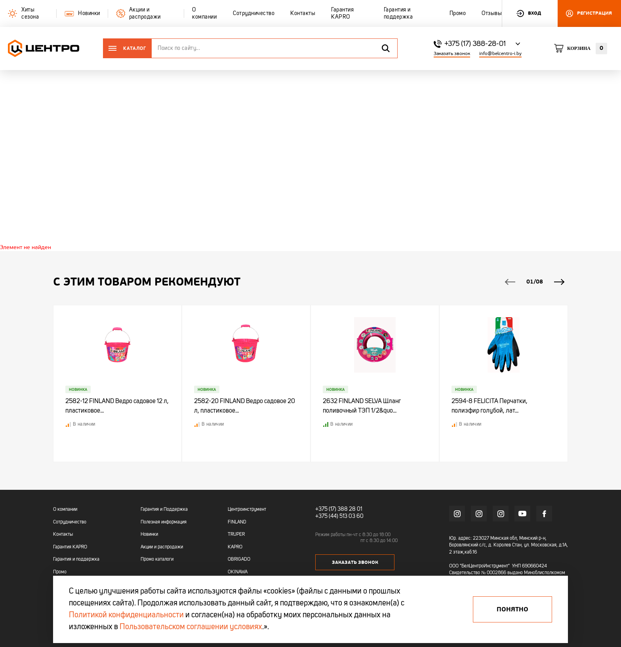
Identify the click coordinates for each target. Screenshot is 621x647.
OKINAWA (238, 572)
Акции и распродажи (162, 547)
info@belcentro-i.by (500, 54)
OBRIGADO (239, 559)
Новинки (149, 534)
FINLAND (237, 522)
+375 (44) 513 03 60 (339, 516)
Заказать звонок (452, 54)
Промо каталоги (157, 559)
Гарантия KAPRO (70, 547)
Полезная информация (164, 522)
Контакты (63, 534)
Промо (60, 572)
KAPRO (235, 547)
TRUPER (236, 534)
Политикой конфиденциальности (126, 615)
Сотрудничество (69, 522)
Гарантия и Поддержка (164, 509)
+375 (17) (325, 509)
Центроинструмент (247, 509)
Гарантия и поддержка (76, 559)
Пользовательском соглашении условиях (191, 627)
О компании (65, 509)
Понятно (512, 609)
